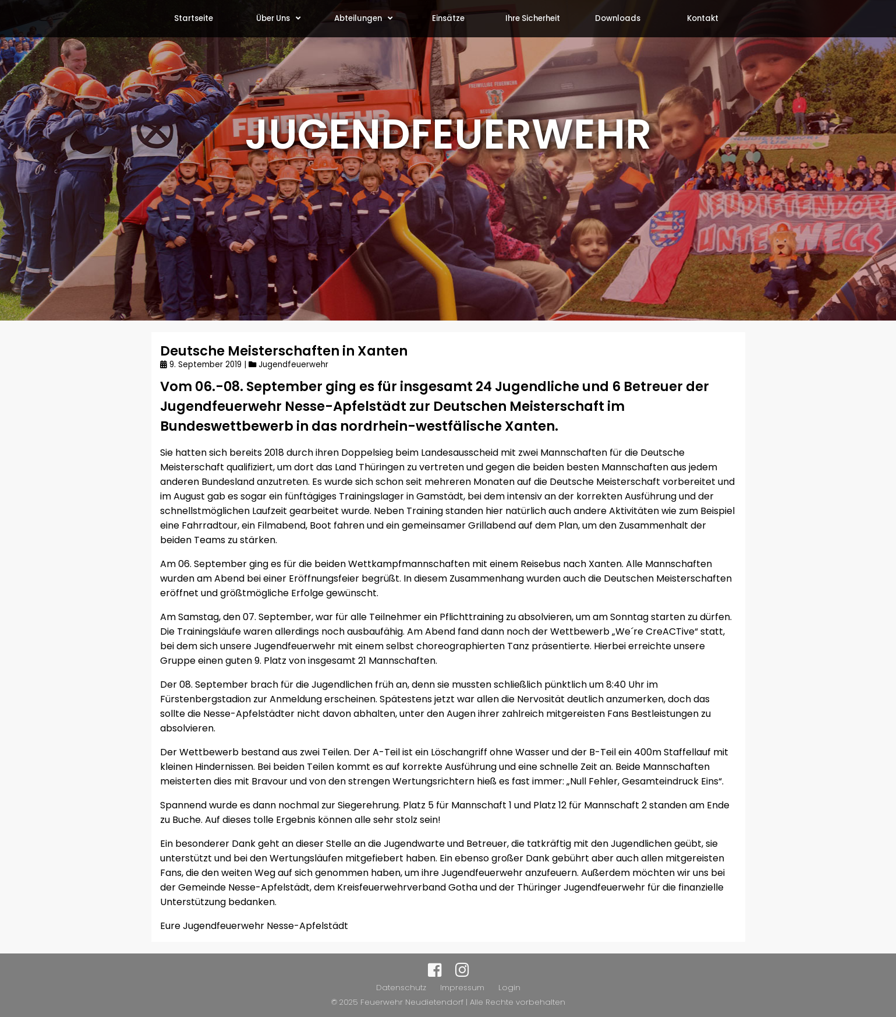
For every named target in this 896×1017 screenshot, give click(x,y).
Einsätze (448, 18)
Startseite (193, 18)
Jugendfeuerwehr (293, 364)
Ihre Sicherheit (532, 18)
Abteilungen (363, 18)
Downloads (617, 18)
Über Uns (278, 18)
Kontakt (702, 18)
